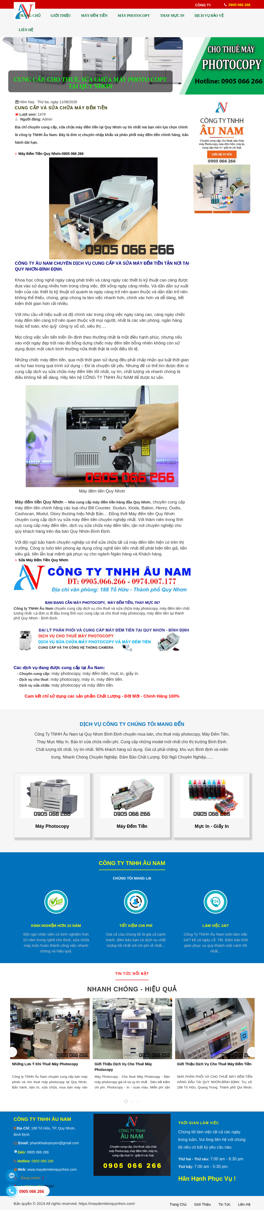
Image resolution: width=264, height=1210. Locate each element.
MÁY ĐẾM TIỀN (94, 16)
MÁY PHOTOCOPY (134, 16)
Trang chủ (178, 1204)
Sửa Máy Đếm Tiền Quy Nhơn (43, 560)
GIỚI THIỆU (61, 16)
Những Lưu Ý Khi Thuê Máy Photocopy (45, 1064)
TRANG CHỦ (29, 16)
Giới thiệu (202, 1204)
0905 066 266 (37, 1152)
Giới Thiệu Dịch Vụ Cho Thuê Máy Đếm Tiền (214, 1064)
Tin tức (224, 1204)
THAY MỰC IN (172, 16)
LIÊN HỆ (26, 30)
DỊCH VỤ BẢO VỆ (209, 16)
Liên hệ (244, 1204)
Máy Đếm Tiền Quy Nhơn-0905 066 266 (51, 154)
